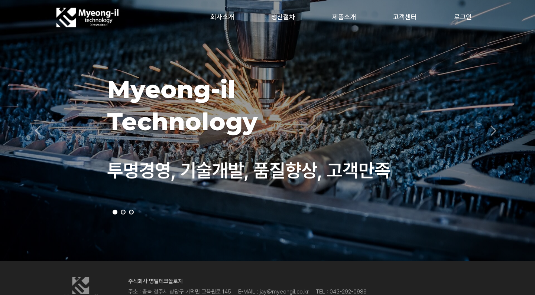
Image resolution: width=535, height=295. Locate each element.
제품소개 (344, 17)
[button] (40, 130)
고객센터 (405, 17)
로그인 (463, 17)
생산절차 (283, 17)
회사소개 (222, 17)
